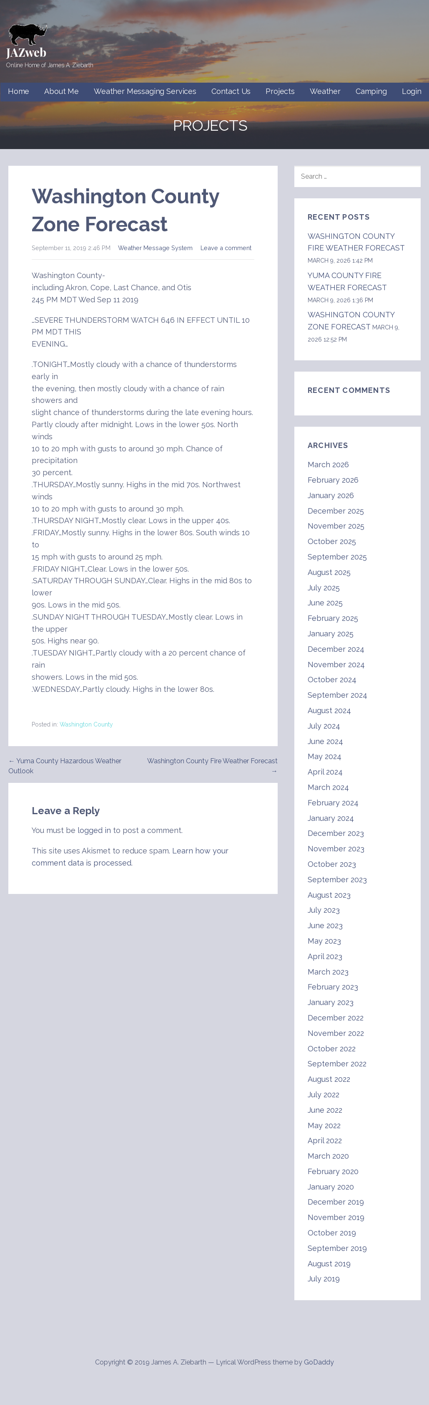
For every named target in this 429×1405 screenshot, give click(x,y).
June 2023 (325, 925)
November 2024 (336, 664)
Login (411, 91)
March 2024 (328, 787)
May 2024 (324, 756)
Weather (325, 91)
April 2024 (325, 771)
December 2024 (336, 649)
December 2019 (336, 1201)
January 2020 (331, 1186)
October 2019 (332, 1232)
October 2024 (332, 679)
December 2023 (336, 833)
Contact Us (231, 91)
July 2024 (324, 725)
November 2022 (336, 1033)
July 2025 (324, 587)
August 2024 (329, 710)
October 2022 (332, 1048)
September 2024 (337, 695)
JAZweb (26, 52)
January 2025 (331, 633)
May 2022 (324, 1125)
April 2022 (325, 1140)
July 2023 (324, 910)
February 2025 (333, 618)
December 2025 (336, 510)
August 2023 (329, 895)
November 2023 (336, 848)
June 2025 (325, 602)
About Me (61, 91)
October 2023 (332, 864)
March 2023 (328, 971)
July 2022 (323, 1094)
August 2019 (329, 1263)
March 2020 (328, 1156)
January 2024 (331, 818)
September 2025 (337, 556)
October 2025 (332, 541)
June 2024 (325, 741)
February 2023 (333, 986)
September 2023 (337, 879)
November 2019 (336, 1217)
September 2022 (337, 1063)
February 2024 (333, 802)
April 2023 (325, 956)
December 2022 (336, 1017)
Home (18, 91)
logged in (94, 830)
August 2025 (329, 572)
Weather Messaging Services (145, 91)
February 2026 (333, 480)
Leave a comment (226, 247)
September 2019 (337, 1248)
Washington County (86, 724)
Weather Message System (155, 247)
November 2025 (336, 525)
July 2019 (324, 1278)
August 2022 (329, 1079)
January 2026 (331, 495)
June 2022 (325, 1110)
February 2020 (333, 1171)
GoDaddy (319, 1362)
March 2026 (328, 464)
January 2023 (331, 1002)
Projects (280, 91)
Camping (371, 91)
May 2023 (324, 941)
